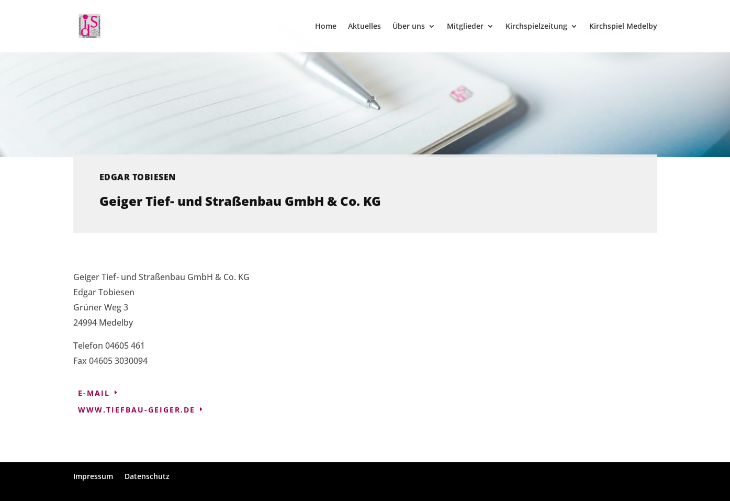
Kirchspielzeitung (536, 27)
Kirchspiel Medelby (623, 27)
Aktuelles (364, 27)
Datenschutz (147, 476)
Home (325, 27)
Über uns (408, 27)
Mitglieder (465, 27)
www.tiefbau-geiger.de (136, 410)
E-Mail (94, 393)
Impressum (93, 476)
